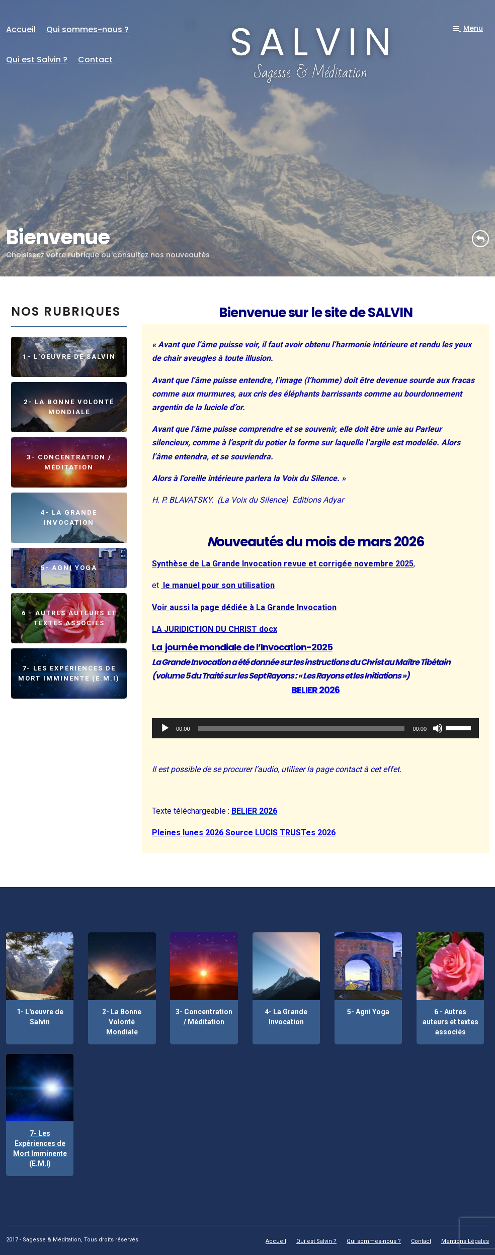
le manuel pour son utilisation (218, 585)
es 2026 (321, 832)
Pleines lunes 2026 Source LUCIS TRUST (229, 832)
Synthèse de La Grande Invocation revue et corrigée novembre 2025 (283, 563)
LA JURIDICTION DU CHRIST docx (214, 629)
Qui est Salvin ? (36, 59)
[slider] (301, 728)
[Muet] (438, 728)
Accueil (21, 29)
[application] (315, 728)
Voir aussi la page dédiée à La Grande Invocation (244, 607)
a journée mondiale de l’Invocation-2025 (244, 647)
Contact (95, 59)
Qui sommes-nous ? (87, 29)
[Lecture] (165, 728)
